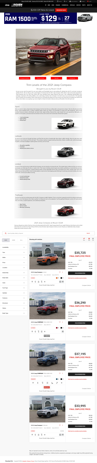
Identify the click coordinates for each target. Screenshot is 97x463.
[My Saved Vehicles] (89, 1)
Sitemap (29, 461)
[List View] (93, 239)
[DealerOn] (9, 461)
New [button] (49, 5)
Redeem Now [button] (61, 10)
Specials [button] (72, 5)
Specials (56, 78)
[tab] (14, 240)
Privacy (32, 461)
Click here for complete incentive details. (77, 278)
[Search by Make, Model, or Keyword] (46, 233)
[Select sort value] (84, 239)
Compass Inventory (24, 78)
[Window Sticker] (63, 282)
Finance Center (40, 78)
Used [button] (53, 5)
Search (88, 233)
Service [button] (78, 5)
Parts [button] (83, 5)
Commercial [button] (65, 5)
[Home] (45, 5)
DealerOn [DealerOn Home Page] (24, 461)
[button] (63, 256)
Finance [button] (58, 5)
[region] (80, 266)
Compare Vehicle (86, 285)
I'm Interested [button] (80, 273)
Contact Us (72, 78)
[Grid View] (89, 239)
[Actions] (62, 272)
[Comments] (60, 282)
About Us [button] (89, 5)
